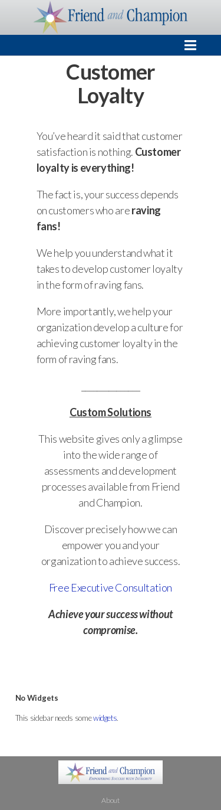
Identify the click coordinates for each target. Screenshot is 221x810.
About (110, 800)
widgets (105, 718)
